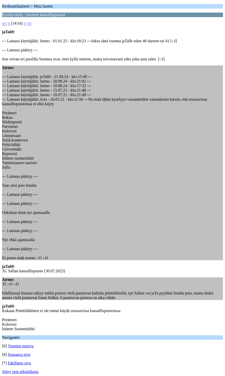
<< (4, 23)
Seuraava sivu (19, 354)
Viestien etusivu (21, 346)
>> (29, 23)
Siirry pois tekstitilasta (20, 371)
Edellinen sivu (19, 363)
